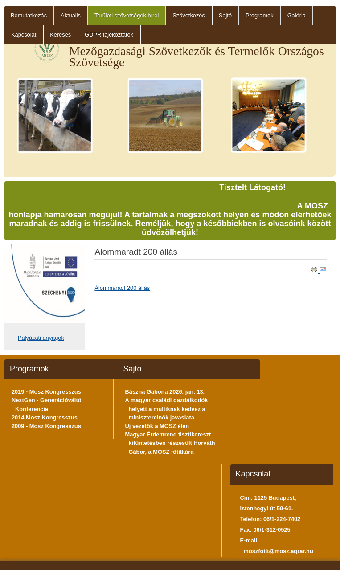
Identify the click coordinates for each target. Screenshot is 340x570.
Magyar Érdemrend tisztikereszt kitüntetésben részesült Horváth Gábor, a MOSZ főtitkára (170, 443)
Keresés (60, 34)
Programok (260, 15)
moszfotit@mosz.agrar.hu (278, 551)
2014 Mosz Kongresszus (45, 417)
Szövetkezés (188, 15)
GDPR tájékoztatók (109, 34)
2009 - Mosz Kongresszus (46, 426)
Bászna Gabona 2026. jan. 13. (165, 391)
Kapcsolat (23, 34)
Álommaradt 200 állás (122, 288)
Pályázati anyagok (41, 337)
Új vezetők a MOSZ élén (157, 426)
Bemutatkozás (29, 15)
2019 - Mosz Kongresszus (46, 391)
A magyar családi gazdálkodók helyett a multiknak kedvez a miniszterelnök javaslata (166, 408)
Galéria (296, 15)
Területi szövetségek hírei (126, 15)
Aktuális (71, 15)
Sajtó (225, 15)
